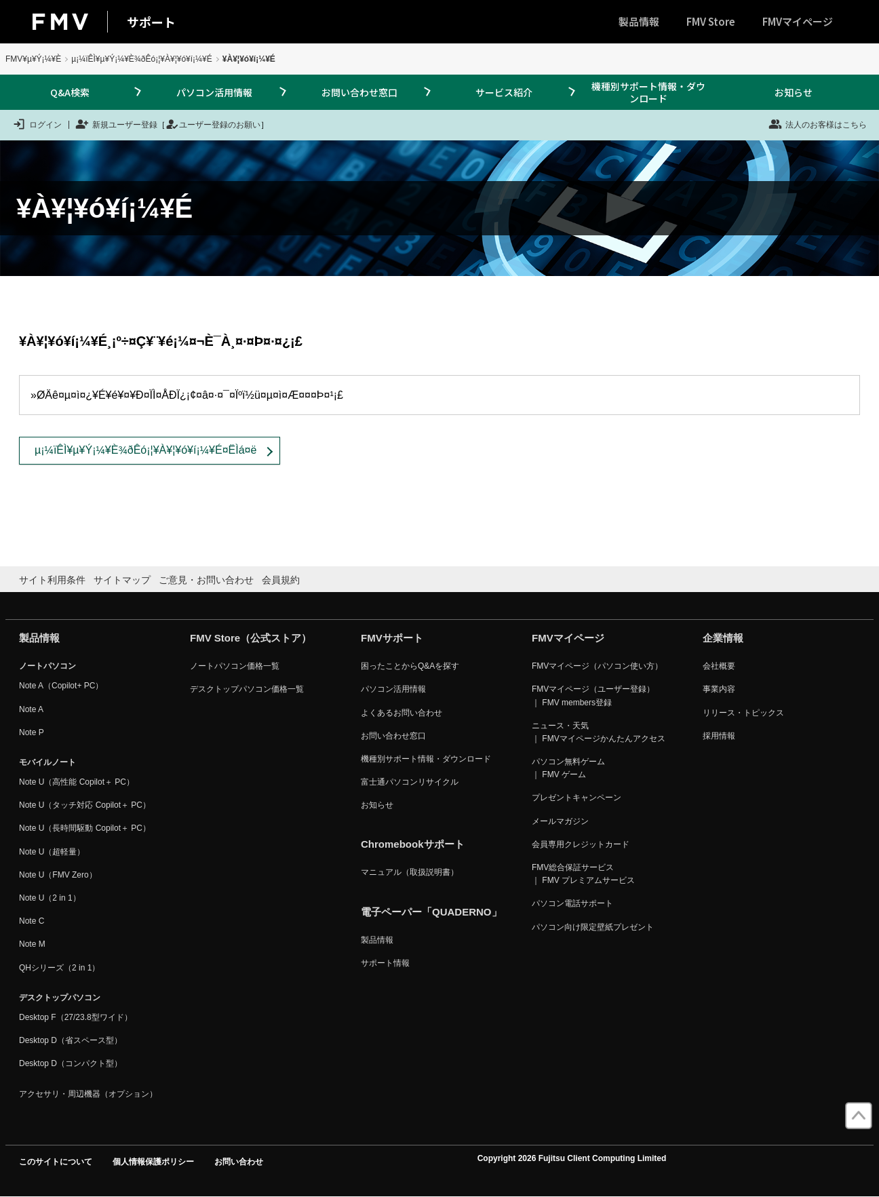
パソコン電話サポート (572, 903)
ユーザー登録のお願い (212, 124)
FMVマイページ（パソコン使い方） (597, 666)
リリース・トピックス (743, 713)
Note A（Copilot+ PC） (61, 685)
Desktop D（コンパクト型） (70, 1063)
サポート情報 (385, 963)
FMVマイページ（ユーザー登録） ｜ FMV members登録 (593, 695)
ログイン (37, 124)
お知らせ (794, 92)
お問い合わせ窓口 (359, 92)
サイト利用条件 (52, 579)
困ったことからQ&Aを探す (410, 666)
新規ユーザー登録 (116, 124)
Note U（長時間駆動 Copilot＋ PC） (85, 828)
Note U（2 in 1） (50, 898)
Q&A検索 (70, 92)
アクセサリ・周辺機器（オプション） (88, 1094)
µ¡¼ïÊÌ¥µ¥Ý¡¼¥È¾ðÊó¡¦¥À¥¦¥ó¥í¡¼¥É (141, 59)
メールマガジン (560, 821)
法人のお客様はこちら (817, 124)
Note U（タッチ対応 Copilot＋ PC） (85, 805)
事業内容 (719, 689)
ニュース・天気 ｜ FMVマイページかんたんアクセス (598, 732)
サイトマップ (122, 579)
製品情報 (639, 21)
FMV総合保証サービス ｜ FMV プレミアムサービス (583, 874)
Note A (31, 709)
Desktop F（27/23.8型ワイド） (75, 1017)
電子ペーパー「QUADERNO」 (431, 912)
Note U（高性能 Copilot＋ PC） (76, 782)
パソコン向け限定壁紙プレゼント (593, 927)
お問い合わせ (238, 1161)
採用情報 (719, 736)
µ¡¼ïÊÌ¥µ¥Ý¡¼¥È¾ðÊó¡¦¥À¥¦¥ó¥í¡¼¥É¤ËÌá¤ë (145, 450)
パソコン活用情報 (214, 92)
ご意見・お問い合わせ (206, 579)
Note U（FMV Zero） (58, 875)
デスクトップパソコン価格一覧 (247, 689)
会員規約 (281, 579)
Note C (31, 921)
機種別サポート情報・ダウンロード (648, 92)
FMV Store (710, 21)
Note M (32, 944)
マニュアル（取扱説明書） (409, 872)
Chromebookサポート (413, 844)
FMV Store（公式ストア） (250, 638)
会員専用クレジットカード (580, 844)
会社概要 (719, 666)
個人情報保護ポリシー (153, 1161)
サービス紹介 (503, 92)
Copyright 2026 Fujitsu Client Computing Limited (572, 1158)
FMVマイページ (797, 21)
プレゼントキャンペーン (576, 797)
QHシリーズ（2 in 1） (59, 968)
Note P (31, 732)
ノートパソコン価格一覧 (234, 666)
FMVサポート (392, 638)
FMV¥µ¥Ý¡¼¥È (33, 59)
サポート (151, 22)
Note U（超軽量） (52, 852)
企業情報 (723, 638)
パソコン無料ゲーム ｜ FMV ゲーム (568, 768)
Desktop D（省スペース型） (70, 1040)
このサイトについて (55, 1161)
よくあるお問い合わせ (401, 713)
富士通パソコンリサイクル (409, 782)
